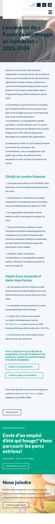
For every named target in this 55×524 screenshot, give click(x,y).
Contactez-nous (16, 505)
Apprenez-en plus (16, 466)
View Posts (12, 412)
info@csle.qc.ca (14, 324)
